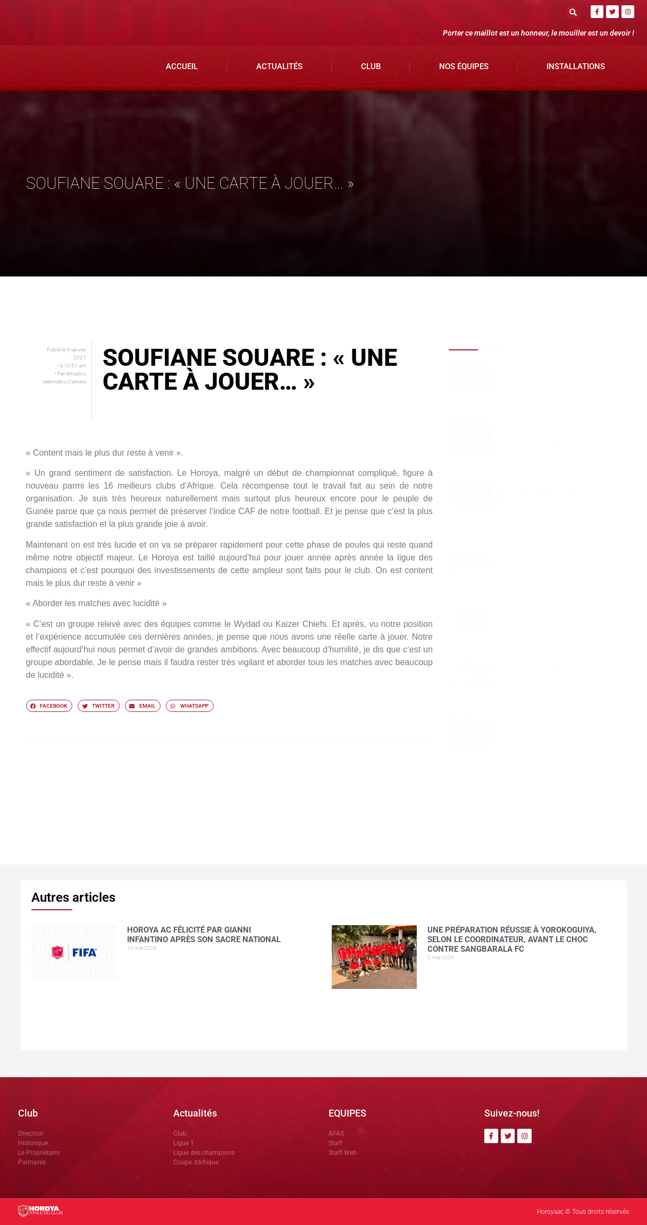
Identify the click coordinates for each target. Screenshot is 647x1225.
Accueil (182, 66)
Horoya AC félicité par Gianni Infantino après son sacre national (551, 375)
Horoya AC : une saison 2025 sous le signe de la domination (549, 551)
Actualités (279, 66)
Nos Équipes (464, 66)
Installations (576, 66)
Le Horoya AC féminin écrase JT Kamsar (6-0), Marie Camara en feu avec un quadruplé (554, 496)
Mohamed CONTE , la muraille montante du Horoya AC (539, 668)
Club (371, 66)
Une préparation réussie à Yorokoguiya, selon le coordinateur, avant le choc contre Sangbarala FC (552, 435)
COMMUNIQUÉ (514, 722)
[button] (573, 12)
